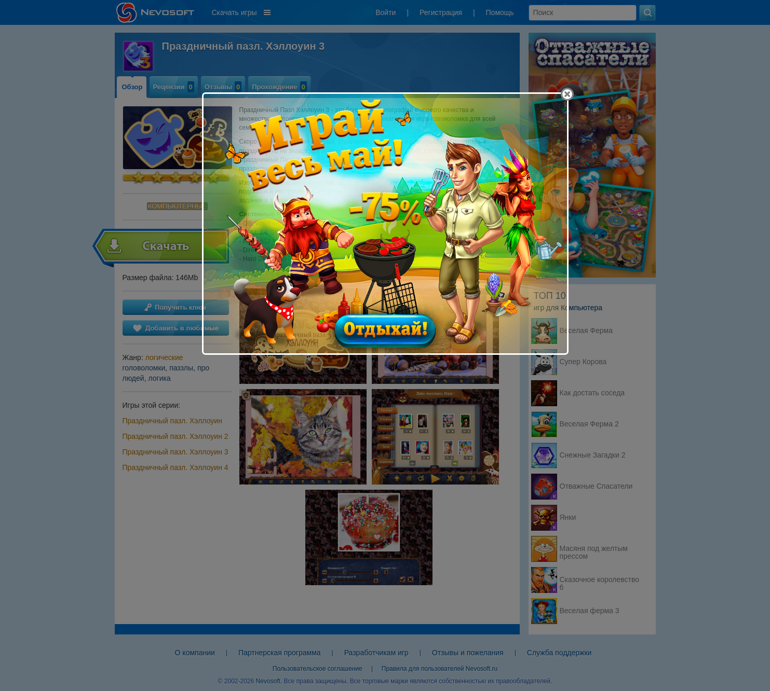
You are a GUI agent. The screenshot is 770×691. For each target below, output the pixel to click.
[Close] (567, 94)
